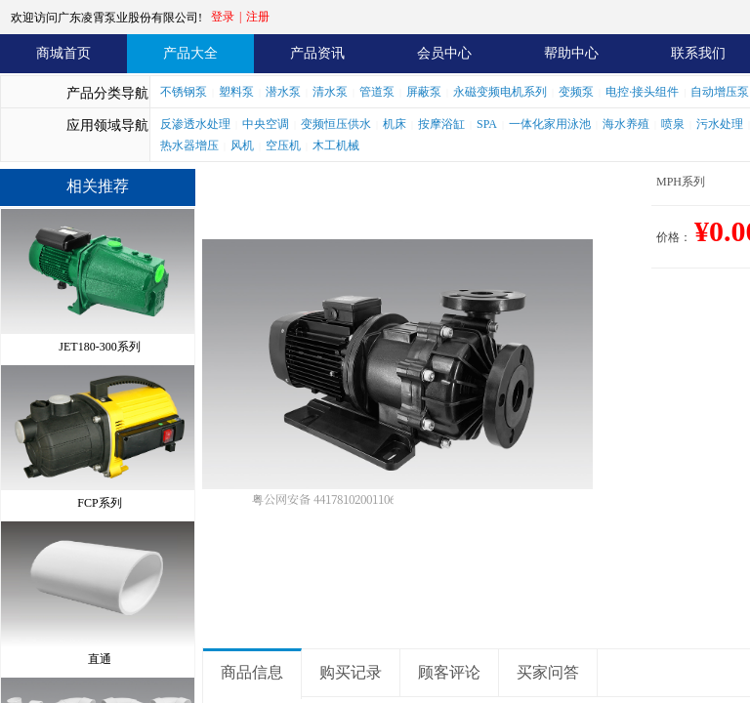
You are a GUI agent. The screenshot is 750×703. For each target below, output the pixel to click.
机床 (394, 124)
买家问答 (548, 672)
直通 (99, 657)
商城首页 (63, 53)
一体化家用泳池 (550, 124)
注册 (258, 16)
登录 (222, 16)
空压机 (283, 145)
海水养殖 (626, 124)
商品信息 (252, 672)
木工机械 (335, 145)
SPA (487, 124)
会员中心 (444, 53)
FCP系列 (99, 501)
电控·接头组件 (642, 92)
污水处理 (719, 124)
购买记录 (350, 672)
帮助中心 (571, 53)
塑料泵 (236, 92)
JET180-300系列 (99, 345)
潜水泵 (283, 92)
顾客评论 (449, 672)
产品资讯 (317, 53)
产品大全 (190, 53)
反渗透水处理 (195, 124)
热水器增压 (189, 145)
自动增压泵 (719, 92)
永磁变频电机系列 (500, 92)
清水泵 (330, 92)
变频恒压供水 (336, 124)
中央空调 (265, 124)
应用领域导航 (107, 125)
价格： (673, 237)
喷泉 (673, 124)
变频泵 (576, 92)
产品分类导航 (107, 93)
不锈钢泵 (183, 92)
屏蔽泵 (423, 92)
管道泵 (377, 92)
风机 (242, 145)
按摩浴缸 (441, 124)
